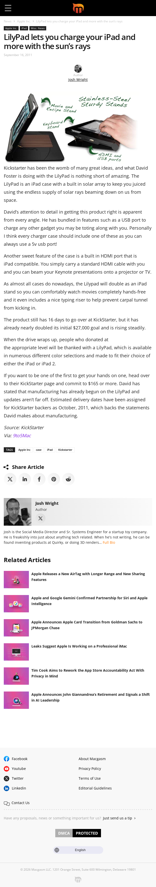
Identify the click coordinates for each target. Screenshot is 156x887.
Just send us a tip (117, 818)
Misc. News (38, 28)
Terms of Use (90, 778)
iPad (24, 28)
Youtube (19, 768)
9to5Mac (22, 435)
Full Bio (109, 542)
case (38, 450)
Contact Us (21, 802)
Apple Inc (24, 450)
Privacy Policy (90, 768)
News (8, 21)
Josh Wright (78, 79)
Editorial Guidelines (95, 788)
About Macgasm (92, 758)
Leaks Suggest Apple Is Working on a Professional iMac (79, 646)
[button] (147, 8)
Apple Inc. (24, 21)
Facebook (19, 758)
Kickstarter (65, 450)
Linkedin (19, 788)
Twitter (18, 778)
